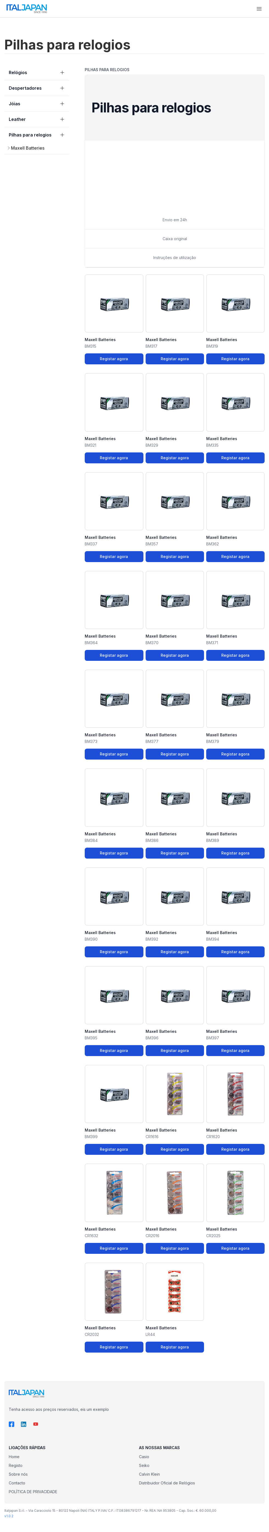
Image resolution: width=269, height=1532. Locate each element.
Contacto (17, 1483)
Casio (144, 1456)
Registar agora (114, 358)
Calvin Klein (149, 1474)
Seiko (144, 1465)
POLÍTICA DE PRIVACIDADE (33, 1491)
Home (14, 1456)
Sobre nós (18, 1474)
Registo (15, 1465)
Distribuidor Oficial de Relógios (167, 1483)
